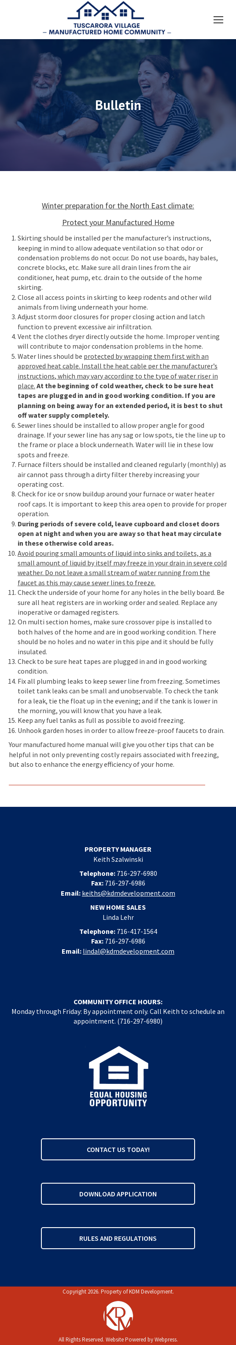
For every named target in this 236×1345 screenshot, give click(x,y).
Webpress (166, 1339)
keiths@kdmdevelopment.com (128, 893)
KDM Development (151, 1291)
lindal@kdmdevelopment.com (128, 951)
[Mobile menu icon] (218, 20)
